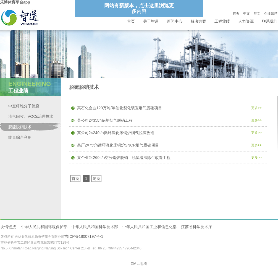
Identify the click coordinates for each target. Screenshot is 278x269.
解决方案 (198, 21)
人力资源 (246, 21)
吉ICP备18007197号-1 (83, 236)
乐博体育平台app (15, 2)
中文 (246, 13)
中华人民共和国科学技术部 (95, 227)
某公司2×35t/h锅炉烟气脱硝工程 (105, 120)
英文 (257, 13)
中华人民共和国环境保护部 (44, 227)
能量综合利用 (20, 137)
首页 (236, 13)
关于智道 (151, 21)
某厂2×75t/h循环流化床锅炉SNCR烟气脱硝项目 (118, 145)
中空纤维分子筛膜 (23, 106)
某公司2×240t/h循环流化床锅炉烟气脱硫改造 (115, 132)
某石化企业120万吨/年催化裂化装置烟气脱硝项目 (119, 108)
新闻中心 (174, 21)
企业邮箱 (270, 13)
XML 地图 (139, 263)
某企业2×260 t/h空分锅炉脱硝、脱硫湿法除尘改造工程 (124, 157)
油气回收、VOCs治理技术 (30, 116)
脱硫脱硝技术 (20, 127)
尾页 (96, 178)
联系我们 (269, 21)
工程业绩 (222, 21)
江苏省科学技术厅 (196, 227)
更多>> (256, 108)
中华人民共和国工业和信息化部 (149, 227)
